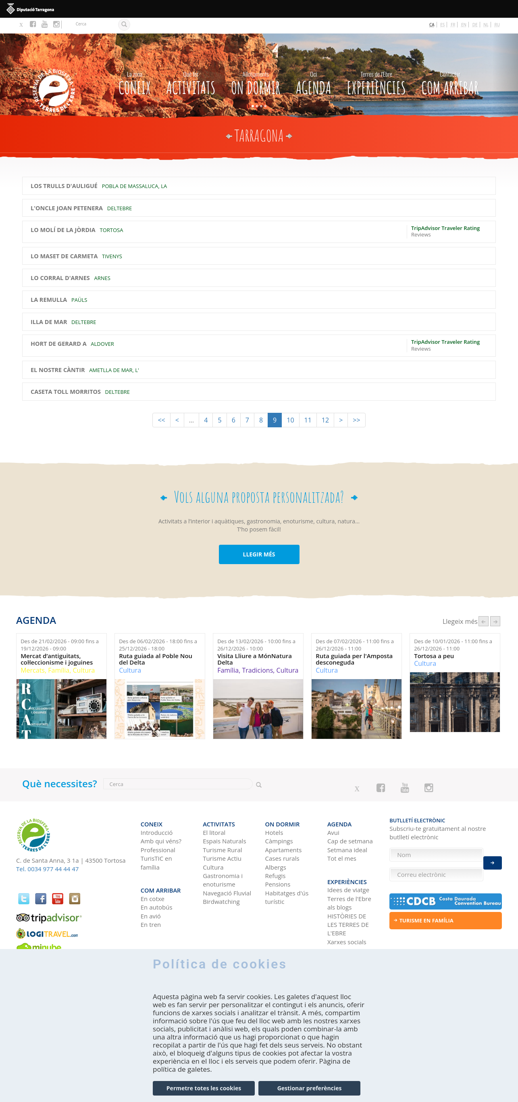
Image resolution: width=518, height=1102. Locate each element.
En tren (151, 901)
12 (325, 403)
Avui (333, 813)
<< (161, 403)
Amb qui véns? (161, 821)
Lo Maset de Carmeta (64, 240)
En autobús (157, 883)
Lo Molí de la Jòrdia (63, 214)
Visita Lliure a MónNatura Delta (254, 643)
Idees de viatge (348, 866)
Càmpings (279, 821)
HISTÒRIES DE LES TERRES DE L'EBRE (348, 900)
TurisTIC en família (156, 842)
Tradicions (257, 654)
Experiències (376, 65)
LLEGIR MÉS (259, 538)
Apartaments (283, 830)
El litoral (214, 813)
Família (58, 654)
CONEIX (135, 65)
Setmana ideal (347, 830)
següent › (495, 605)
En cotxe (152, 875)
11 (308, 403)
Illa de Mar (49, 306)
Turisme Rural (222, 830)
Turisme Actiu (222, 838)
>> (356, 403)
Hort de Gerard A (59, 328)
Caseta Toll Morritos (66, 376)
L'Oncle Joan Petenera (67, 192)
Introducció (157, 813)
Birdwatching (221, 882)
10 (290, 403)
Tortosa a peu (434, 640)
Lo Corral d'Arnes (60, 262)
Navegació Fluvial (227, 873)
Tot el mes (341, 838)
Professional (158, 830)
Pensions (278, 864)
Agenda (313, 65)
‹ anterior (483, 605)
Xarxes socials (346, 918)
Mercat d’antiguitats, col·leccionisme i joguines (57, 643)
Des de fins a (60, 629)
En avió (151, 892)
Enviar (492, 858)
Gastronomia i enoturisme (223, 860)
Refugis (275, 856)
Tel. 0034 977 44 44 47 (47, 853)
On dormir (255, 65)
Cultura (84, 654)
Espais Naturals (224, 821)
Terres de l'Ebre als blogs (349, 879)
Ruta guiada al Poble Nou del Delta (155, 643)
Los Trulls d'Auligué (64, 170)
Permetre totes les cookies (203, 1088)
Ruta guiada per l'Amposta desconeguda (354, 643)
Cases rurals (282, 838)
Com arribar (450, 65)
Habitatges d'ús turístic (287, 877)
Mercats (33, 654)
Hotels (274, 813)
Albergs (275, 847)
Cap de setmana (350, 821)
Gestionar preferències (309, 1088)
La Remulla (49, 284)
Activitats (190, 65)
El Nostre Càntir (58, 354)
